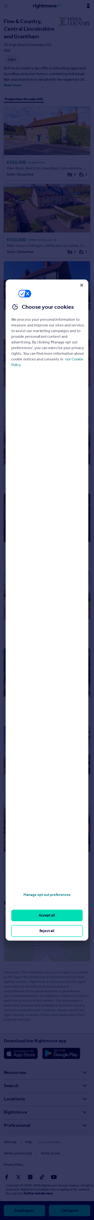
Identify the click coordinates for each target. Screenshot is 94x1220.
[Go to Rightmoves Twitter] (18, 1177)
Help (28, 1142)
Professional (17, 1125)
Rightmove (15, 1112)
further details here (38, 1193)
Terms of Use (50, 1153)
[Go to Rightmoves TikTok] (42, 1177)
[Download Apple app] (21, 1053)
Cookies (46, 1142)
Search (11, 1085)
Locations (14, 1099)
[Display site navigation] (6, 6)
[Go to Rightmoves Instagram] (30, 1177)
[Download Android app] (61, 1053)
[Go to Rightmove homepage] (47, 6)
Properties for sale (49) (24, 99)
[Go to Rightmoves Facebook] (6, 1177)
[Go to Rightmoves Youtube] (54, 1177)
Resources (15, 1072)
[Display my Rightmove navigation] (88, 6)
